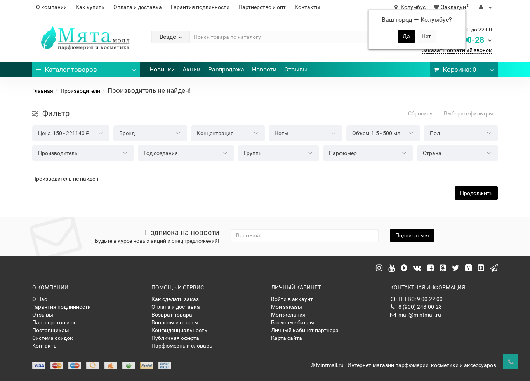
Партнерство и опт (262, 7)
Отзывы (296, 69)
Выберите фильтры (468, 113)
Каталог (86, 67)
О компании (51, 7)
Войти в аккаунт (292, 299)
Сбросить (420, 113)
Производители (80, 91)
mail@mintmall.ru (415, 314)
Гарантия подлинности (200, 7)
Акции (191, 69)
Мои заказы (286, 307)
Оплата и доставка (137, 7)
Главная (42, 91)
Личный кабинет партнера (305, 330)
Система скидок (52, 338)
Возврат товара (171, 314)
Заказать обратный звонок (457, 50)
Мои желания (288, 314)
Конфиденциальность (179, 330)
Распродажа (226, 69)
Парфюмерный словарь (181, 346)
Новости (264, 69)
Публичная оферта (175, 338)
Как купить (90, 7)
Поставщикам (50, 330)
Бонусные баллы (292, 322)
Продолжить (476, 193)
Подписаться (412, 235)
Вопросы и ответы (174, 322)
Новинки (162, 69)
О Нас (39, 299)
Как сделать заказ (175, 299)
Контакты (307, 7)
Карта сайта (286, 338)
